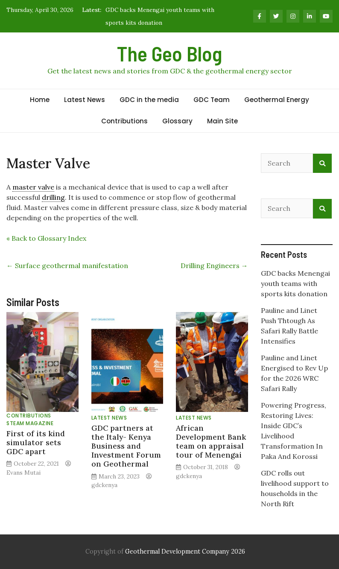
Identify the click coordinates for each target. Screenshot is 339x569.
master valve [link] (33, 187)
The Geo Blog (169, 53)
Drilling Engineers (214, 265)
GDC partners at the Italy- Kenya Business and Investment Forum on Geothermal (126, 446)
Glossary (177, 121)
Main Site (222, 121)
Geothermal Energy (276, 99)
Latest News (84, 99)
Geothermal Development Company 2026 (185, 551)
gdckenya (104, 485)
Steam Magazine (29, 423)
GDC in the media (149, 99)
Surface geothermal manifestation (67, 265)
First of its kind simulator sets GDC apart (35, 442)
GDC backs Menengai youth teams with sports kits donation (295, 283)
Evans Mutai (23, 472)
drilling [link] (53, 197)
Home (40, 99)
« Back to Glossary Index (46, 238)
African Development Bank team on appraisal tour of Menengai (211, 441)
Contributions (124, 121)
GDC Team (211, 99)
